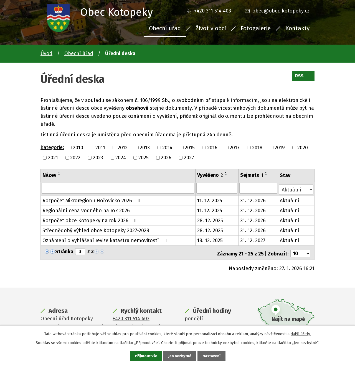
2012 (123, 147)
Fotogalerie (256, 28)
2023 (98, 158)
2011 (100, 147)
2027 (189, 158)
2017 (235, 147)
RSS (303, 78)
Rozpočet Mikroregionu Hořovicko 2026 (92, 199)
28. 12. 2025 (210, 219)
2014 (167, 147)
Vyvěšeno (210, 175)
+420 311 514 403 (212, 11)
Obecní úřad (165, 28)
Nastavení (212, 356)
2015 (190, 147)
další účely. (301, 333)
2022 (75, 158)
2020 (302, 147)
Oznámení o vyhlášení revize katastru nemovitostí (105, 239)
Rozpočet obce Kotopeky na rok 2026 (90, 219)
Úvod (46, 53)
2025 (143, 158)
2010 (78, 147)
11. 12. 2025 (209, 199)
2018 (257, 147)
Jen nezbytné (180, 356)
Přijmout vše (145, 356)
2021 (53, 158)
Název (49, 175)
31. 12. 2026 (253, 199)
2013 (145, 147)
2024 (120, 158)
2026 (166, 158)
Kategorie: (52, 147)
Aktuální (290, 199)
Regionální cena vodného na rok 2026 (91, 209)
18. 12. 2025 (210, 239)
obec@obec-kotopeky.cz (281, 11)
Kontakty (297, 28)
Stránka (64, 250)
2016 (212, 147)
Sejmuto (251, 175)
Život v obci (211, 28)
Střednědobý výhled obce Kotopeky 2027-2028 (95, 229)
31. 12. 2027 (253, 239)
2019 (280, 147)
